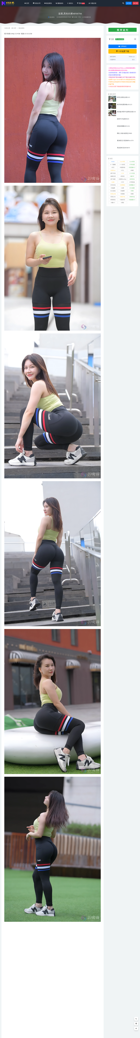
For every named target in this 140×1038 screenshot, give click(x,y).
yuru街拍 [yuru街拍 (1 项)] (132, 161)
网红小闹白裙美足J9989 (124, 133)
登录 (128, 3)
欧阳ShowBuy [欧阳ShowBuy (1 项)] (123, 179)
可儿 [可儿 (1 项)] (123, 170)
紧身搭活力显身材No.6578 (125, 140)
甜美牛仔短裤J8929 (123, 119)
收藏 (7, 969)
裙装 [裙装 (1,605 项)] (132, 194)
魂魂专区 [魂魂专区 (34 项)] (123, 199)
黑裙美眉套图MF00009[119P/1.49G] (10, 1024)
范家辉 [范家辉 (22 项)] (123, 191)
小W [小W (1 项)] (123, 173)
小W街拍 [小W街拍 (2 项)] (132, 173)
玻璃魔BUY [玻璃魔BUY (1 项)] (132, 185)
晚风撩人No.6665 (61, 1025)
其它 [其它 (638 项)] (113, 167)
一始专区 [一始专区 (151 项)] (123, 164)
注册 (135, 3)
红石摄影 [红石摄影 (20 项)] (132, 188)
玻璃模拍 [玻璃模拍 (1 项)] (123, 185)
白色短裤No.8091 (35, 1025)
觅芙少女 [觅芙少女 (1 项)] (113, 196)
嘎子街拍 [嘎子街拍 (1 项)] (113, 173)
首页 (14, 28)
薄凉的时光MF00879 (123, 148)
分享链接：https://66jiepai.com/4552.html (21, 969)
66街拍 (17, 1035)
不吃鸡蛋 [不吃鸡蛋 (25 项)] (132, 164)
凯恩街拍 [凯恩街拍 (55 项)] (123, 167)
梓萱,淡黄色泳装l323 (123, 97)
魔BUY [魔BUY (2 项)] (113, 202)
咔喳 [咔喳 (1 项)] (132, 170)
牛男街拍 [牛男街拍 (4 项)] (132, 182)
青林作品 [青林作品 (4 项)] (132, 196)
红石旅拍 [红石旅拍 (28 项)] (113, 191)
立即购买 (122, 46)
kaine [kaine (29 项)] (113, 161)
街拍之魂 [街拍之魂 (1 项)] (113, 194)
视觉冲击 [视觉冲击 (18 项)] (123, 196)
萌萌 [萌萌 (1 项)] (132, 191)
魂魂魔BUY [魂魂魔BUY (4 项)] (132, 199)
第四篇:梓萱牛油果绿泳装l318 (126, 111)
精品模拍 (52, 17)
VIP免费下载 (122, 51)
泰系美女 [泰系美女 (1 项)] (132, 179)
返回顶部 (134, 1035)
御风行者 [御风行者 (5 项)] (113, 176)
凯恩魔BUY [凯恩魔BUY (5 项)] (132, 167)
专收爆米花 (86, 17)
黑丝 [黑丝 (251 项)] (123, 202)
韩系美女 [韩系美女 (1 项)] (113, 199)
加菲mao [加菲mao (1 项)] (113, 170)
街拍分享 (7, 1020)
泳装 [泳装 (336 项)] (113, 182)
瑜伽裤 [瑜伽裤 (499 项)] (113, 188)
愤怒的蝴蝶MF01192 (123, 126)
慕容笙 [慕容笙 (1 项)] (123, 176)
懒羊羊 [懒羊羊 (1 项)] (132, 176)
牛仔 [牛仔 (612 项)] (123, 182)
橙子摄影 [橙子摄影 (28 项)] (113, 179)
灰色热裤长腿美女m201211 (91, 1025)
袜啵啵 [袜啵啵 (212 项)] (123, 194)
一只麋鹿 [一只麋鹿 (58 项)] (113, 164)
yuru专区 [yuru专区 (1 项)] (123, 161)
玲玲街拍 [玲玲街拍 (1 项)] (113, 185)
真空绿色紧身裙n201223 (124, 104)
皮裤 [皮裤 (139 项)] (123, 188)
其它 (7, 964)
